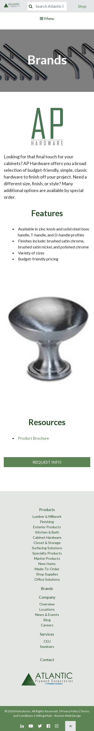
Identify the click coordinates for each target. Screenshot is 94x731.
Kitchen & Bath (47, 532)
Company (47, 597)
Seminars (47, 646)
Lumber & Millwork (47, 516)
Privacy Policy (69, 711)
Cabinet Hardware (47, 537)
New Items (47, 563)
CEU (47, 641)
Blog (47, 620)
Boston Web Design (68, 716)
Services (47, 634)
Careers (47, 625)
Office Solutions (47, 579)
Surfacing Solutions (47, 548)
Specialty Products (47, 553)
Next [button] (89, 338)
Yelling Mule (44, 716)
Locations (47, 609)
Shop (82, 6)
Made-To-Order (47, 569)
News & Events (47, 614)
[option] (47, 338)
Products (47, 509)
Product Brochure (33, 438)
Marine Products (47, 558)
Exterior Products (47, 527)
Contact (47, 659)
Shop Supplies (47, 574)
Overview (47, 604)
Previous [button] (5, 338)
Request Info (47, 462)
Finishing (47, 522)
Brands (47, 588)
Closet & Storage (47, 543)
